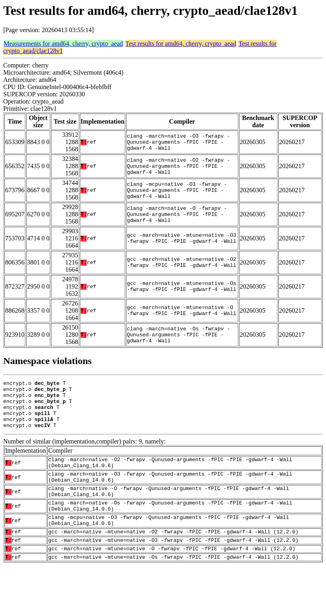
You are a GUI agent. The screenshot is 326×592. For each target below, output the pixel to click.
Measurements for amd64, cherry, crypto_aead (63, 43)
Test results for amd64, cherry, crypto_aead (181, 43)
